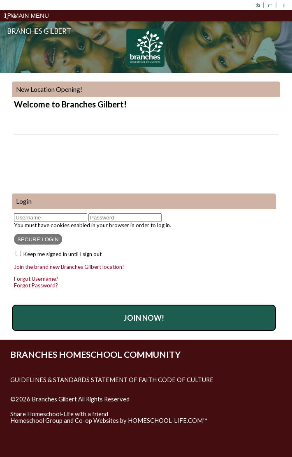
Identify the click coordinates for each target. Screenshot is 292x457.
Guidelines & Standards (50, 379)
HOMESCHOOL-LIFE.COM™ (167, 420)
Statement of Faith (124, 379)
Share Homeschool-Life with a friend (59, 413)
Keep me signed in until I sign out (62, 254)
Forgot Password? (36, 285)
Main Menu (26, 15)
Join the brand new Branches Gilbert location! (69, 266)
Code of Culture (185, 379)
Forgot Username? (36, 278)
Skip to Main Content (44, 406)
